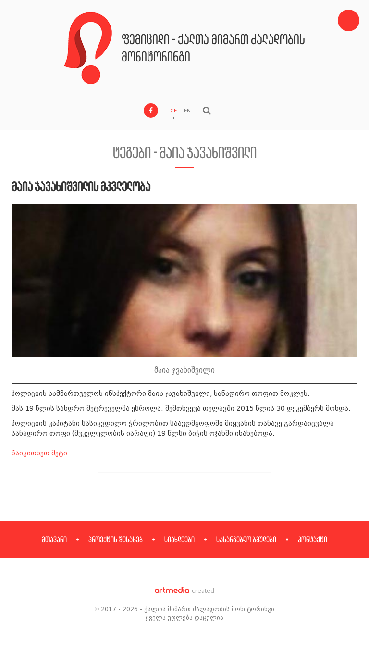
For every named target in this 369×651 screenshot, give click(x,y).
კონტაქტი (312, 539)
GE (173, 111)
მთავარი (54, 539)
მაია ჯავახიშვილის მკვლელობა (81, 186)
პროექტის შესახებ (115, 539)
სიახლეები (179, 539)
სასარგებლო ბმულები (246, 539)
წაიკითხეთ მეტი (39, 453)
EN (187, 111)
